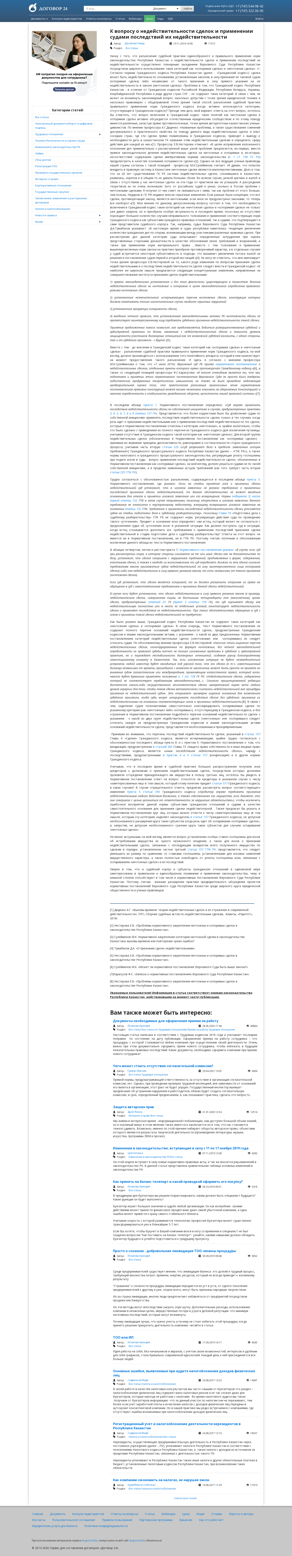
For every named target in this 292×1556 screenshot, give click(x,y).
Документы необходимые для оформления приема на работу (165, 1021)
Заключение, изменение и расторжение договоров (61, 200)
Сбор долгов (43, 160)
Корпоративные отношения (53, 185)
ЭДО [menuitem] (170, 18)
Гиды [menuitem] (160, 18)
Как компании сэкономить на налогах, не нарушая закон (161, 1480)
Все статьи (42, 117)
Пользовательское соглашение (73, 1520)
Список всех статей (185, 1498)
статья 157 (219, 783)
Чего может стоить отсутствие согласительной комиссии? (163, 1066)
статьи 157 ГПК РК (202, 849)
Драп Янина (135, 1112)
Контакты (38, 1520)
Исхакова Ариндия (139, 1025)
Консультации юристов (88, 1514)
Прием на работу (198, 1029)
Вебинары (168, 1514)
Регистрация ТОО (46, 166)
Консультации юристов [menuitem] (67, 18)
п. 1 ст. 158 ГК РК (244, 157)
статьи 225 (170, 447)
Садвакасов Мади (138, 1380)
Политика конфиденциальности (106, 1526)
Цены (186, 1514)
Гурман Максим (137, 1071)
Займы (39, 153)
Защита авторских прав (133, 1107)
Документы (39, 18)
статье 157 (252, 734)
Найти (188, 8)
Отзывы (216, 1514)
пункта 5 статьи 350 (143, 792)
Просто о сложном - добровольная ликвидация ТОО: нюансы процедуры (174, 1251)
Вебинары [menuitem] (135, 18)
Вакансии (185, 1520)
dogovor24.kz (90, 1540)
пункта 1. (150, 405)
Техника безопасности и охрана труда (60, 140)
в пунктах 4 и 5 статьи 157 (185, 755)
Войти (259, 18)
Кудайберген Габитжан (142, 1485)
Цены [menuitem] (149, 18)
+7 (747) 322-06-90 (249, 11)
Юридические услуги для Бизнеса (54, 1526)
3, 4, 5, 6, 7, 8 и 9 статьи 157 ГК (133, 413)
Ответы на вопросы (124, 1514)
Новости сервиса (46, 215)
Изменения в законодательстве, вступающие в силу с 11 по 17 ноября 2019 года (181, 1148)
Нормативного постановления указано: (206, 550)
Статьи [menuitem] (120, 18)
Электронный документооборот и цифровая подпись (63, 126)
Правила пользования (117, 1520)
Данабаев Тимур (135, 43)
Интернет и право (47, 179)
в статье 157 (199, 817)
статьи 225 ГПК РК (123, 472)
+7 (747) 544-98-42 (249, 6)
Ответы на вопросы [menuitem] (99, 18)
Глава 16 (225, 513)
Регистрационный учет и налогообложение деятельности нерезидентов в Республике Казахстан (177, 1426)
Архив (39, 221)
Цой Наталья (135, 1153)
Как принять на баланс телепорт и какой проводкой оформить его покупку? (178, 1181)
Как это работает (211, 1520)
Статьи (150, 1514)
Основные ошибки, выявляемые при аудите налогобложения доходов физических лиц (184, 1373)
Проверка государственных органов (58, 172)
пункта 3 (253, 479)
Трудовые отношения (49, 134)
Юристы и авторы (241, 1514)
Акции (200, 1514)
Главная (37, 1514)
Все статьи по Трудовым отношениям (164, 1029)
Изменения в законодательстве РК (57, 147)
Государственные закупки (52, 192)
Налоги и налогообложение (52, 209)
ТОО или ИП (123, 1337)
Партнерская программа (156, 1520)
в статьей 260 (162, 747)
